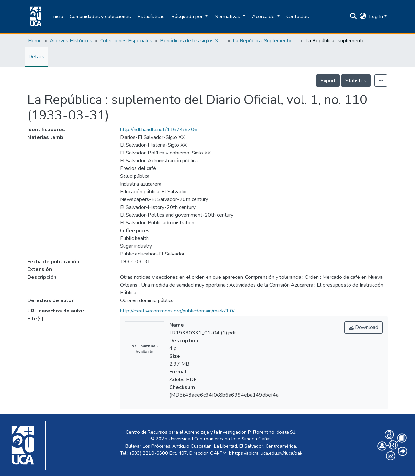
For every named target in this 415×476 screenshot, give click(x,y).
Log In (376, 16)
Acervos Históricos (71, 40)
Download (363, 327)
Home (35, 40)
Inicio (57, 16)
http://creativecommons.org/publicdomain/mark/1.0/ (177, 310)
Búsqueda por (187, 16)
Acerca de (264, 16)
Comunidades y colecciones (100, 16)
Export (328, 80)
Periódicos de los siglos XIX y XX (192, 40)
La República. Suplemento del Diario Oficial (265, 40)
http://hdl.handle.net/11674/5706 (158, 129)
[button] (363, 16)
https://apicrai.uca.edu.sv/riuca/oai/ (267, 453)
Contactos (297, 16)
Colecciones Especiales (126, 40)
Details (36, 56)
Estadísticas (151, 16)
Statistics (355, 80)
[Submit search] (354, 16)
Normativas (228, 16)
